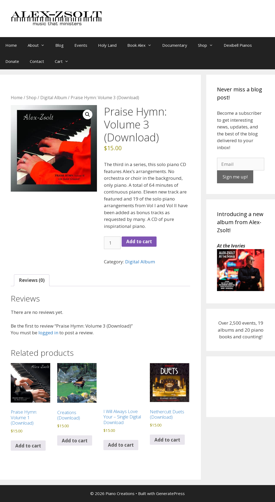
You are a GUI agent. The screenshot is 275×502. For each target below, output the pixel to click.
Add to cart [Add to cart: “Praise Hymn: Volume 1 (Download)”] (28, 446)
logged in (48, 332)
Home (11, 45)
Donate (12, 61)
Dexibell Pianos (238, 45)
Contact (37, 61)
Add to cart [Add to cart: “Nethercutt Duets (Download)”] (167, 440)
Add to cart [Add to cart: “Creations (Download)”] (75, 441)
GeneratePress (170, 493)
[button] (87, 114)
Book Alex (142, 45)
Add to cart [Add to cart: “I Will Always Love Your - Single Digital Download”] (121, 445)
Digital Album (53, 98)
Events (80, 45)
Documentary (174, 45)
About (39, 45)
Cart (64, 61)
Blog (59, 45)
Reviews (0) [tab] (32, 280)
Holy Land (107, 45)
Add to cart (139, 241)
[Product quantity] (112, 242)
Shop (208, 45)
